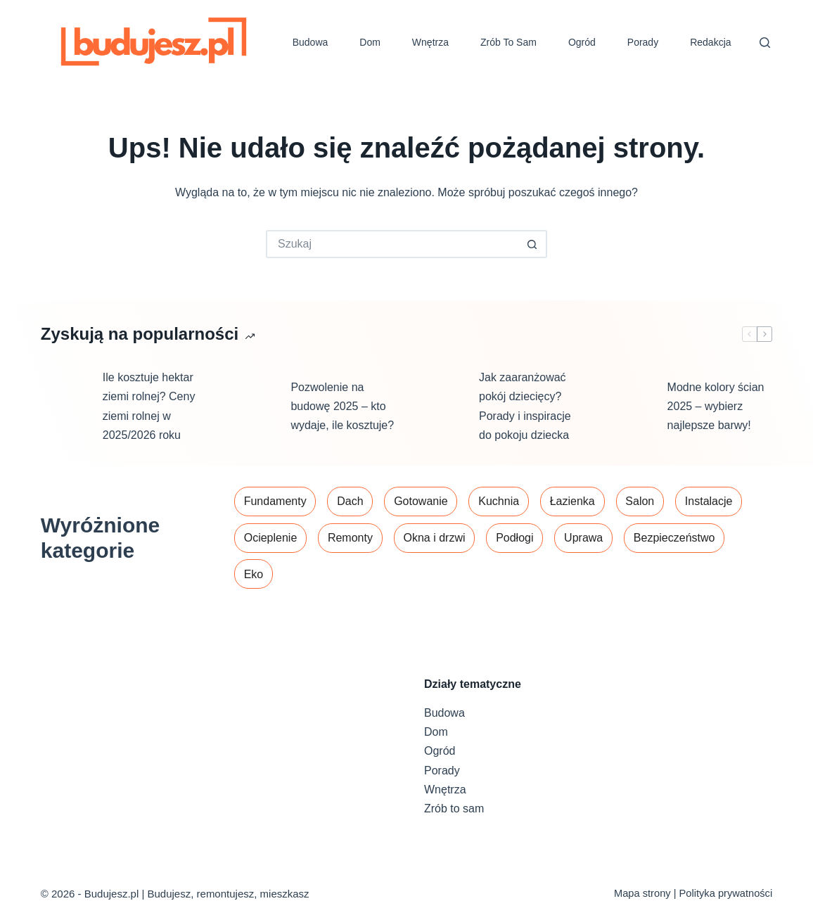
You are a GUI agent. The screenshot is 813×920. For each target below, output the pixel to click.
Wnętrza (430, 42)
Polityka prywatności (726, 893)
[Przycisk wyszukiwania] (533, 244)
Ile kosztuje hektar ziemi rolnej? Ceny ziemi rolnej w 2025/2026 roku (149, 406)
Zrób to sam (508, 42)
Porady (642, 42)
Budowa (310, 42)
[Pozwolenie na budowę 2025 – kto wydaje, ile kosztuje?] (252, 406)
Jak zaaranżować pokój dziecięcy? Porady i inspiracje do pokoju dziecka (525, 406)
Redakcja (710, 42)
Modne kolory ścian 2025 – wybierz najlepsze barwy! (715, 406)
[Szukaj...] (392, 244)
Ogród (582, 42)
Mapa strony (642, 893)
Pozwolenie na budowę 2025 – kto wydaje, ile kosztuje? (342, 406)
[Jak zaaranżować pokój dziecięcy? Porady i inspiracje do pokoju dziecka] (441, 406)
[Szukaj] (765, 42)
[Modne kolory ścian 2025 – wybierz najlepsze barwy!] (629, 406)
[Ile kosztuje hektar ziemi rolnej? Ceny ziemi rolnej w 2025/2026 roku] (65, 406)
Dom (369, 42)
